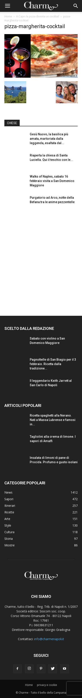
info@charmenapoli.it (49, 639)
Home (8, 16)
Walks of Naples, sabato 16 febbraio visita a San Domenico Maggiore (52, 181)
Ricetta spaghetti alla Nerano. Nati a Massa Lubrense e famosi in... (52, 420)
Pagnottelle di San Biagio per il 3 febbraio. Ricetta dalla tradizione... (53, 364)
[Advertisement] (41, 259)
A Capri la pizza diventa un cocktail (37, 16)
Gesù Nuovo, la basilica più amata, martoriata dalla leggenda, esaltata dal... (49, 138)
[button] (76, 6)
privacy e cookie (47, 685)
